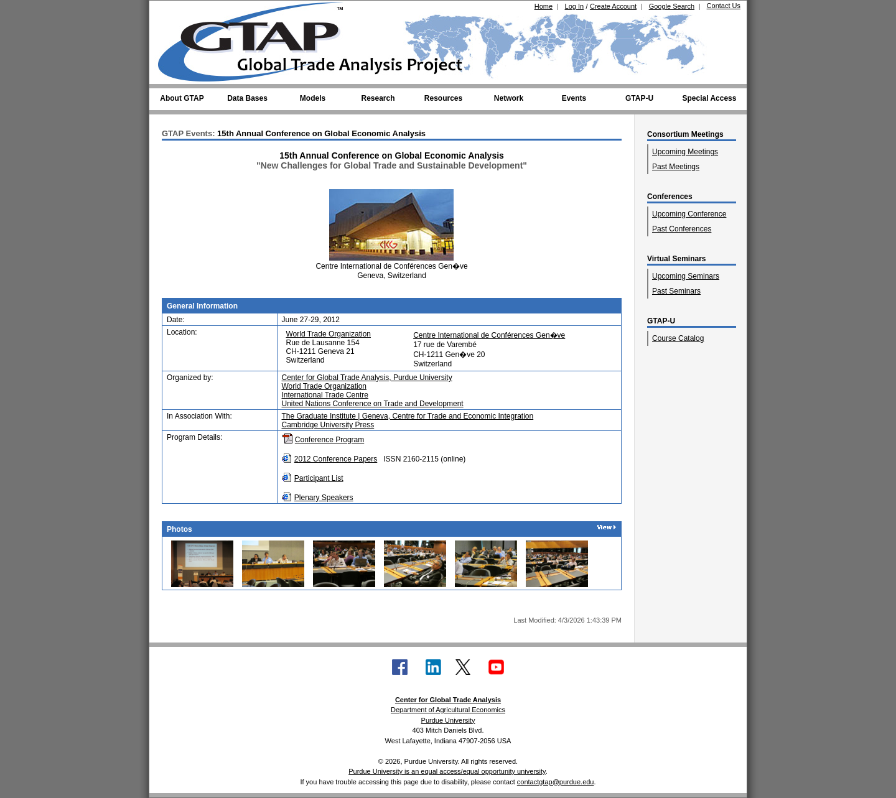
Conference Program (329, 439)
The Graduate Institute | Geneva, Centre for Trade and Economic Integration (408, 416)
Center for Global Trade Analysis (448, 699)
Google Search (671, 6)
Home (543, 6)
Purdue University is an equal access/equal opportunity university (447, 771)
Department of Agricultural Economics (448, 709)
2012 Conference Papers (335, 459)
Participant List (318, 478)
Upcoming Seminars (685, 276)
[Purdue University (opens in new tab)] (177, 11)
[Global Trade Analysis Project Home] (258, 39)
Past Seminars (676, 291)
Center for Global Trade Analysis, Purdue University (367, 377)
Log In (574, 6)
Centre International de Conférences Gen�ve (489, 335)
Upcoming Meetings (685, 151)
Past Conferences (681, 229)
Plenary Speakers (323, 497)
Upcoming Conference (689, 214)
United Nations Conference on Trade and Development (373, 403)
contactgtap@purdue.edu (555, 782)
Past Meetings (675, 166)
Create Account (613, 6)
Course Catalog (678, 338)
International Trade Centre (325, 395)
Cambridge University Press (328, 424)
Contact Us (723, 5)
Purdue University (448, 720)
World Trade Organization (328, 334)
